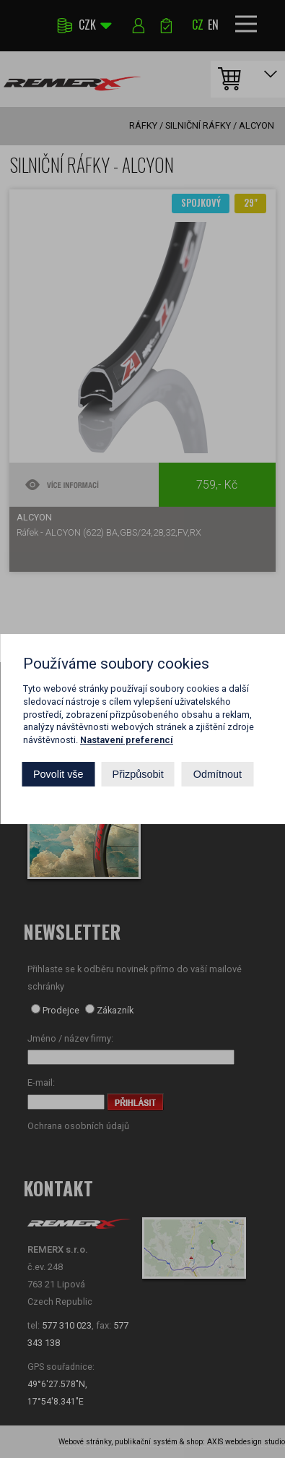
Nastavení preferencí (126, 739)
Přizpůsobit (138, 774)
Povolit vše (58, 774)
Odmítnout (217, 774)
